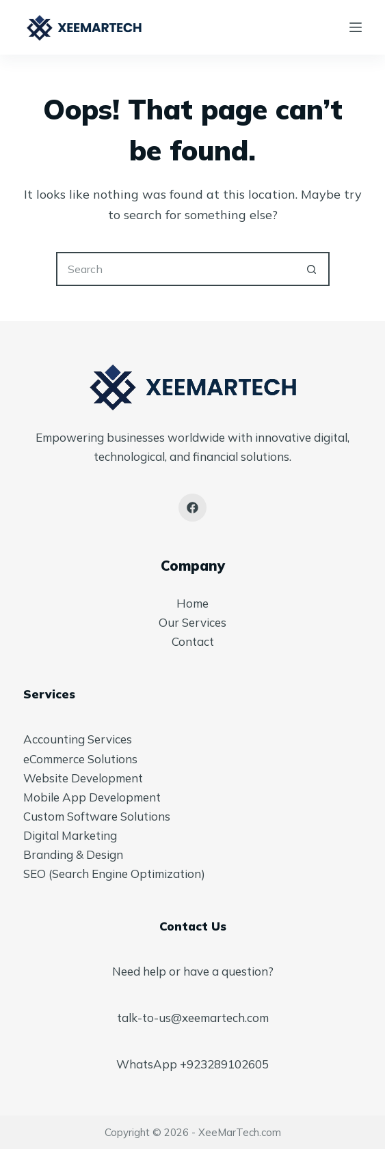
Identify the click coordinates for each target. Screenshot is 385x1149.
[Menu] (355, 27)
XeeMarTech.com (239, 1132)
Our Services (192, 622)
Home (192, 603)
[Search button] (312, 269)
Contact (193, 641)
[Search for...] (175, 269)
